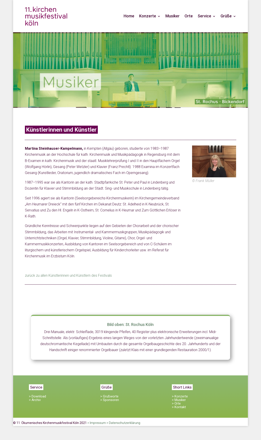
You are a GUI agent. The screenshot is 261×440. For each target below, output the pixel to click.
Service (204, 16)
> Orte (176, 403)
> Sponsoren (109, 400)
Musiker (172, 16)
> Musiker (179, 400)
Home (129, 16)
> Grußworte (109, 396)
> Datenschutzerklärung (123, 423)
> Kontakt (179, 407)
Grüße (226, 16)
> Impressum (96, 423)
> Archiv (35, 400)
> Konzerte (180, 396)
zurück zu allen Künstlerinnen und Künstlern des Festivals (68, 275)
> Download (37, 396)
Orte (189, 16)
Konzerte (147, 16)
